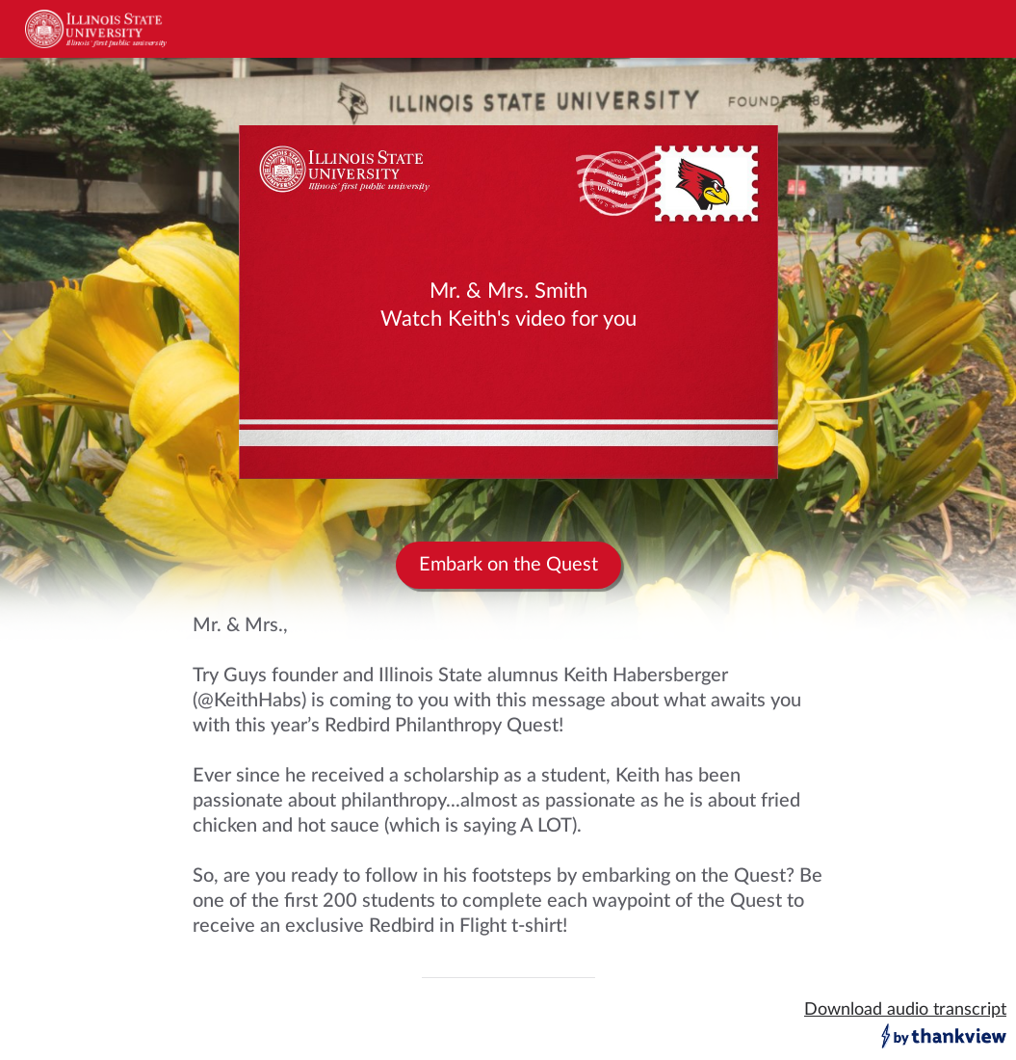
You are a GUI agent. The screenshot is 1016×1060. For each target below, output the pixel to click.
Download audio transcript (905, 1010)
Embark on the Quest (508, 564)
